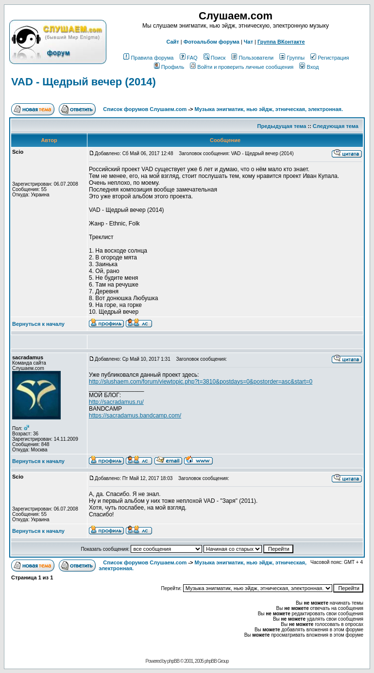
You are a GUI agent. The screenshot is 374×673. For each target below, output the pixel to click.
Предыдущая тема (281, 126)
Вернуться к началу (38, 324)
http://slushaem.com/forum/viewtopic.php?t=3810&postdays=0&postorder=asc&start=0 (200, 381)
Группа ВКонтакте (281, 42)
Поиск (214, 58)
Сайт (172, 42)
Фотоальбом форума (211, 42)
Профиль (169, 67)
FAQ (189, 58)
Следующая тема (335, 126)
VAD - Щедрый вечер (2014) (83, 82)
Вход (309, 67)
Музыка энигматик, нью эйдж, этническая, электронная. (269, 109)
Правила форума (148, 58)
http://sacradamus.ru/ (116, 402)
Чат (248, 42)
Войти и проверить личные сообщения (241, 67)
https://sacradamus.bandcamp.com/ (135, 415)
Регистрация (329, 58)
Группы (292, 58)
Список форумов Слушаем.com (145, 109)
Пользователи (252, 58)
